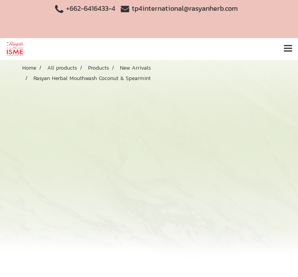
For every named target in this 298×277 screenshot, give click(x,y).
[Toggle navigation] (288, 48)
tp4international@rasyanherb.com (185, 8)
